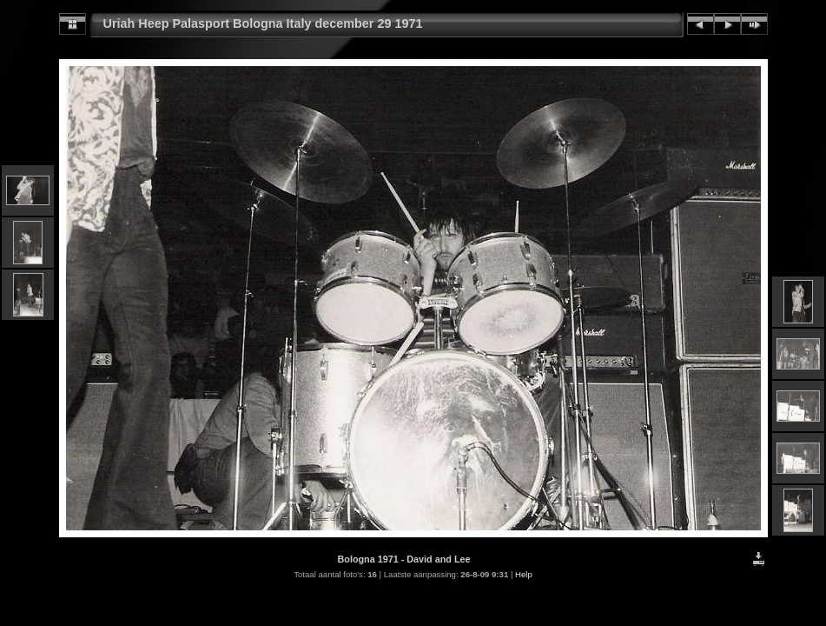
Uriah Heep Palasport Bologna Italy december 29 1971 (263, 23)
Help (523, 574)
